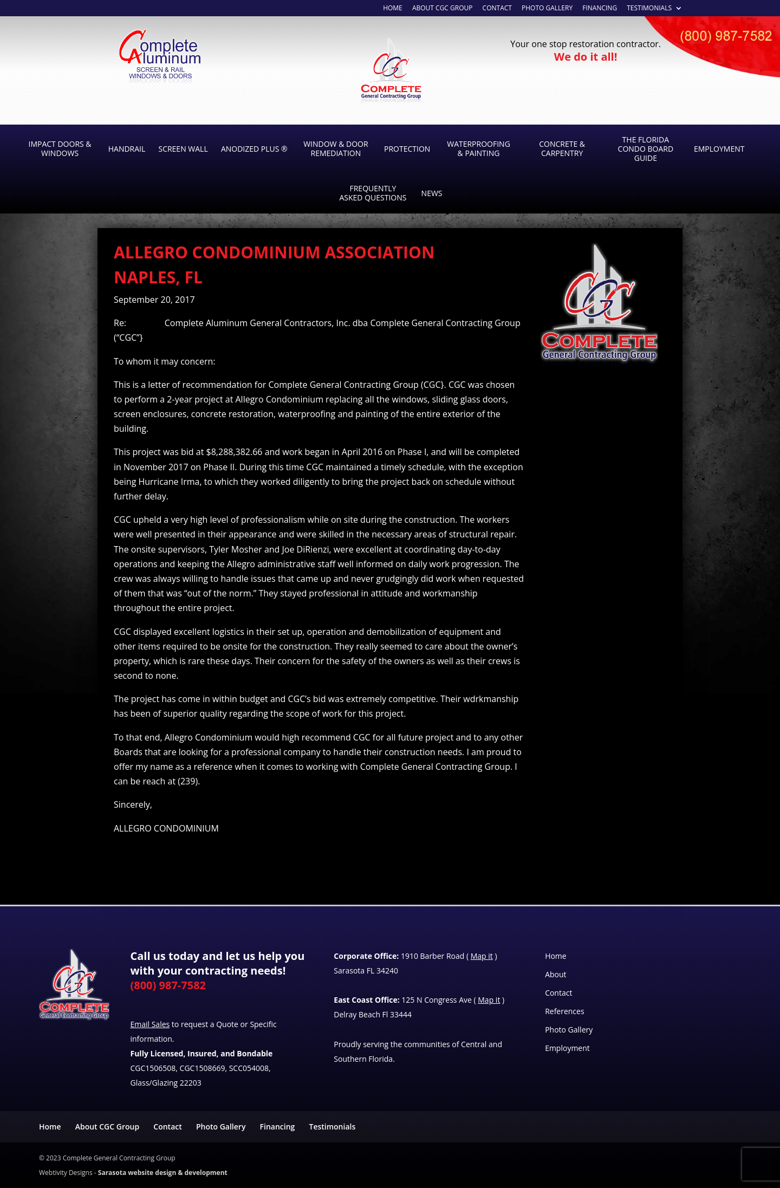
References (564, 1011)
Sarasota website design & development (162, 1172)
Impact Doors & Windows (60, 148)
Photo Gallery (547, 8)
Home (556, 956)
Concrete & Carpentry (562, 148)
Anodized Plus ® (254, 149)
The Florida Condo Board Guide (646, 148)
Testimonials (649, 8)
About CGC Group (442, 8)
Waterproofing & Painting (478, 148)
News (432, 193)
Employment (719, 149)
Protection (407, 149)
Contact (497, 8)
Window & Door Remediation (335, 148)
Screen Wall (182, 149)
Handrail (127, 149)
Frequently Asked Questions (372, 193)
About (555, 974)
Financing (599, 8)
